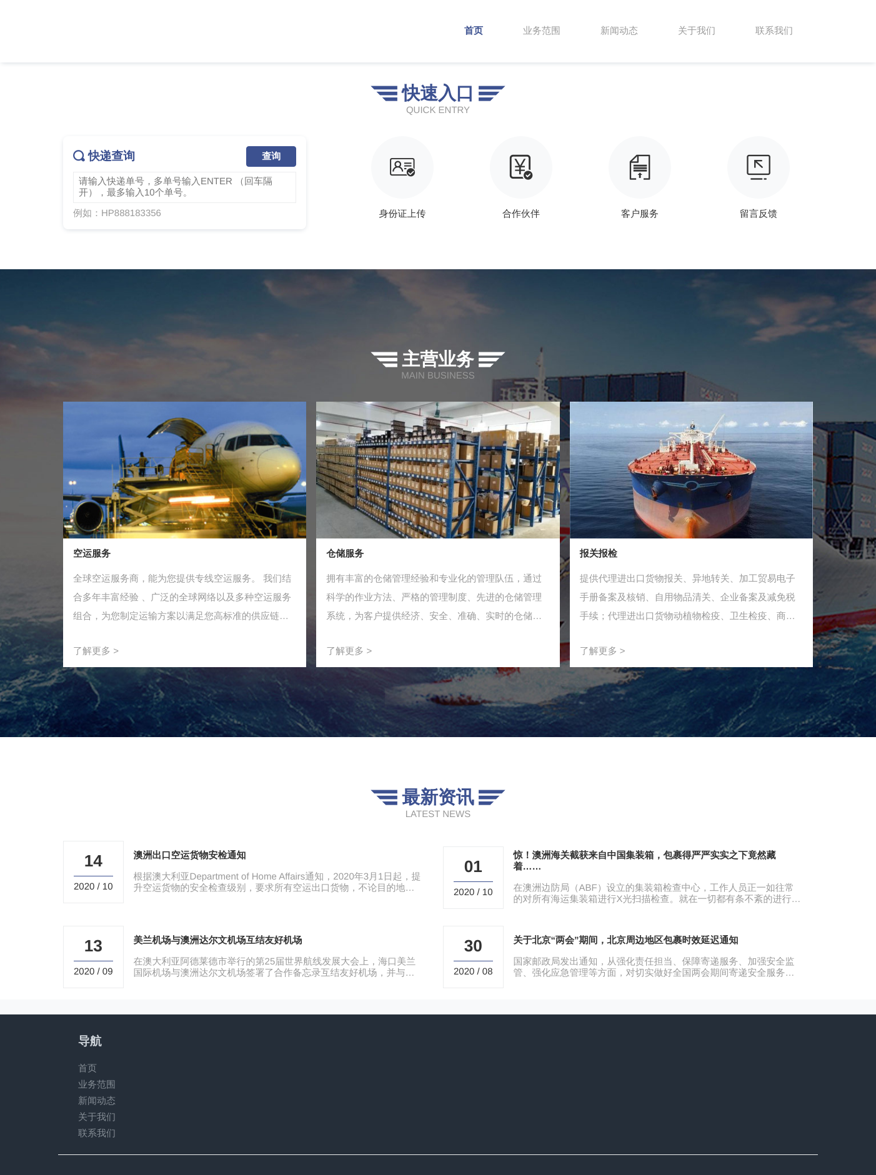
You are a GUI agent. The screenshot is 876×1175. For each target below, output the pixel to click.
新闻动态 (97, 1101)
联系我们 (97, 1133)
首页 (87, 1068)
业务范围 (97, 1084)
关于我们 (97, 1117)
